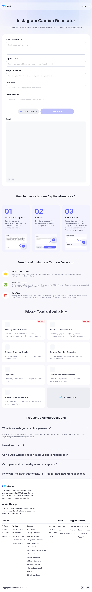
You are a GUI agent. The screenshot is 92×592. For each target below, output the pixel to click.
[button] (28, 111)
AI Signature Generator (35, 540)
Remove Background (34, 564)
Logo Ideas (61, 526)
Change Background (34, 568)
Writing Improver (18, 536)
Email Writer (16, 533)
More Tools (6, 536)
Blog (59, 530)
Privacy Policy (83, 526)
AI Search (5, 533)
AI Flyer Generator (33, 557)
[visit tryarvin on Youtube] (88, 587)
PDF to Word (53, 529)
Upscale (30, 571)
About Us (81, 537)
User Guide (74, 526)
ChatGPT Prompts (64, 533)
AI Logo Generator (33, 533)
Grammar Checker (18, 540)
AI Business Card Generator (36, 550)
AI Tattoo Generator (34, 561)
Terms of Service (84, 530)
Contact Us (74, 533)
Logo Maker (31, 529)
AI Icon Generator (33, 543)
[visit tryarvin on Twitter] (82, 587)
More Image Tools (33, 575)
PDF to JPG (53, 536)
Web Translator (17, 543)
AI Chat (4, 529)
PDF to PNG (53, 533)
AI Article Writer (17, 529)
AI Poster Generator (34, 554)
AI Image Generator (34, 536)
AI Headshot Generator (35, 547)
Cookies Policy (83, 533)
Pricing (72, 530)
